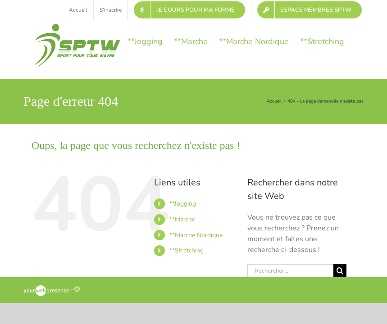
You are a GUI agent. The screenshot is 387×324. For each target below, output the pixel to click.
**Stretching (186, 250)
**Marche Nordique (196, 235)
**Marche (182, 219)
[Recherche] (339, 270)
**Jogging (182, 203)
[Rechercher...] (290, 270)
